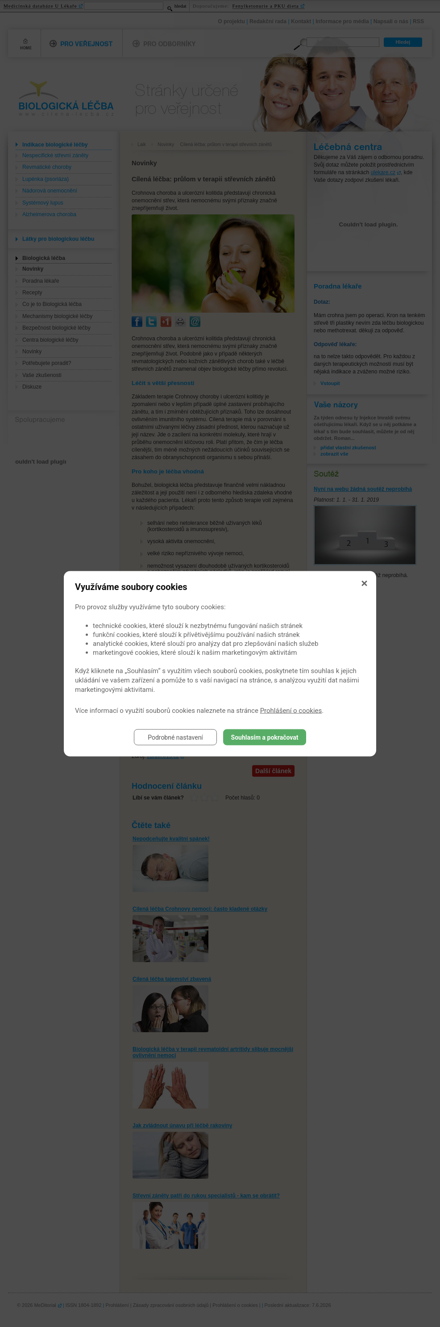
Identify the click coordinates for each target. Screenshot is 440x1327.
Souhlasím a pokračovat (265, 737)
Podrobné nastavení (175, 737)
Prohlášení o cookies (291, 710)
